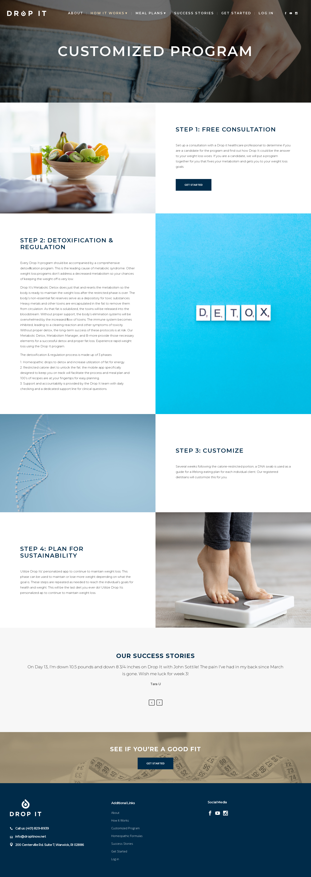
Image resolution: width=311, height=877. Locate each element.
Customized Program (125, 828)
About (115, 813)
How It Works (120, 820)
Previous (152, 703)
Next (159, 703)
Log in (266, 13)
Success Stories (122, 844)
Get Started (193, 184)
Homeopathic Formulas (127, 836)
